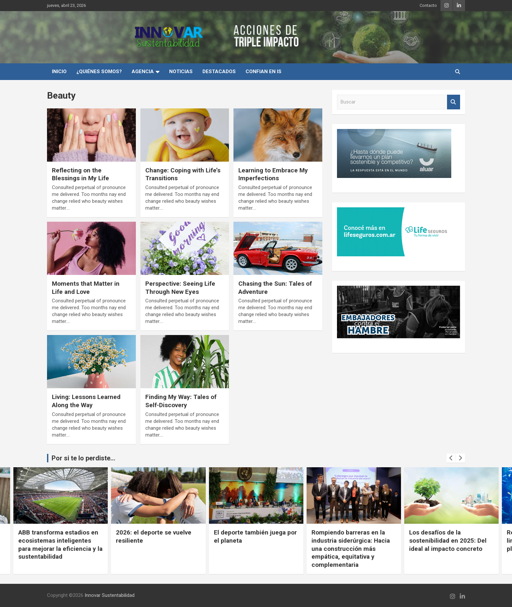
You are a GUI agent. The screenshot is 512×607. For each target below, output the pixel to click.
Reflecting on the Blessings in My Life (80, 174)
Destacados (219, 71)
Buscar (453, 102)
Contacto (428, 5)
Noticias (181, 71)
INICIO (59, 71)
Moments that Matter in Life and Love (86, 288)
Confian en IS (263, 71)
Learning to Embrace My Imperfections (273, 174)
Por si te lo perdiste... (83, 458)
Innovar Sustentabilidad (110, 595)
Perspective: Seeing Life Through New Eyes (180, 288)
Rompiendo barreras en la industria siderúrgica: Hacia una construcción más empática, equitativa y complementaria (392, 548)
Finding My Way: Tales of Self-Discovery (180, 401)
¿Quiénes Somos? (99, 71)
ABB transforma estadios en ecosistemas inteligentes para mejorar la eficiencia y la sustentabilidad (102, 544)
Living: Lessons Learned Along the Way (86, 401)
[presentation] (451, 458)
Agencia (143, 71)
